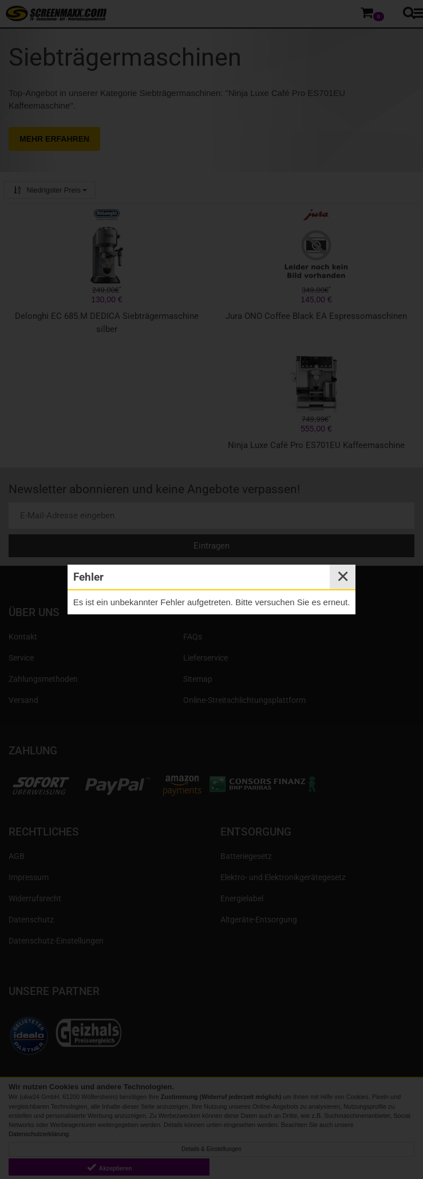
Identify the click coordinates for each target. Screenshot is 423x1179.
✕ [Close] (343, 576)
